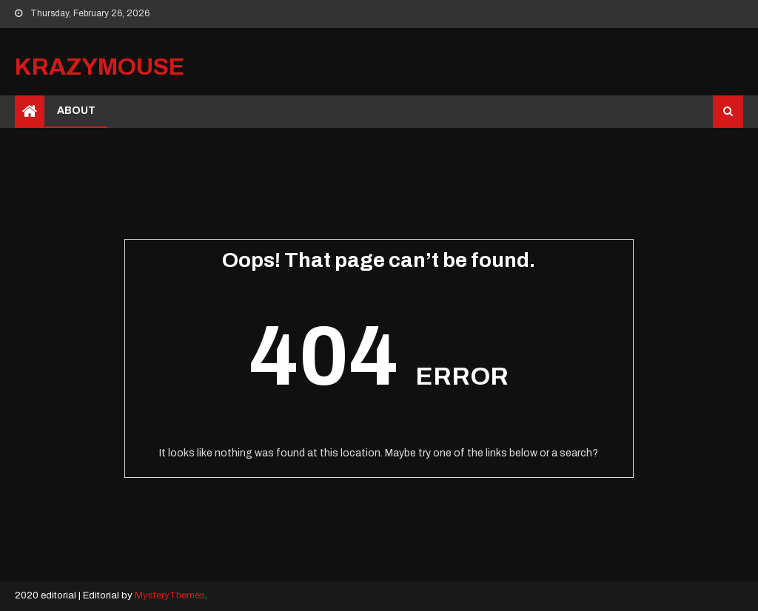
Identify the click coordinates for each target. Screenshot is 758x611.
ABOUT (76, 110)
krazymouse (99, 67)
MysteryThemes (170, 595)
